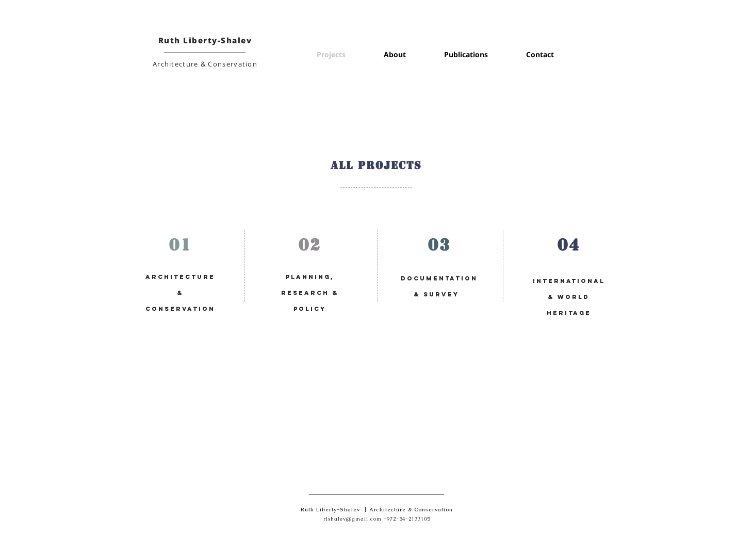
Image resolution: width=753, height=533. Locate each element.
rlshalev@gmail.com (352, 518)
